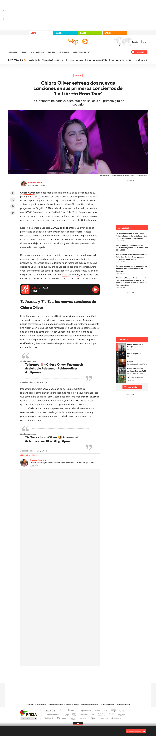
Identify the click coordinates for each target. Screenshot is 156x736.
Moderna (60, 717)
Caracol (121, 710)
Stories (93, 678)
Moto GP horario (140, 60)
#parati (67, 441)
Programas (39, 52)
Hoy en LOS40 (64, 52)
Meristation (115, 717)
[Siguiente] (146, 60)
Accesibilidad (41, 705)
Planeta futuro (110, 713)
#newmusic (75, 364)
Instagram (63, 678)
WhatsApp (12, 206)
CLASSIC (59, 33)
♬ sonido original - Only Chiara (33, 382)
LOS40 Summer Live (36, 212)
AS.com (104, 710)
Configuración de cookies (89, 705)
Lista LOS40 (13, 52)
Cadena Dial (92, 713)
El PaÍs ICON (83, 717)
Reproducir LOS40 (95, 289)
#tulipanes (33, 372)
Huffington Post (53, 713)
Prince (88, 60)
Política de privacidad (56, 705)
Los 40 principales (61, 710)
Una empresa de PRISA (28, 712)
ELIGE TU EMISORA (135, 731)
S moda (93, 717)
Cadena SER (96, 710)
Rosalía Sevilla (34, 60)
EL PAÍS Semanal (101, 713)
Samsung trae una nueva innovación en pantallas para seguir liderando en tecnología (131, 268)
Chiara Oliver (25, 455)
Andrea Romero (35, 182)
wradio (74, 713)
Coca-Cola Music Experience (75, 212)
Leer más (34, 465)
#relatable (33, 368)
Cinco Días (83, 713)
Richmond (49, 717)
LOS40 (33, 33)
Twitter (12, 199)
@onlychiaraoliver (28, 361)
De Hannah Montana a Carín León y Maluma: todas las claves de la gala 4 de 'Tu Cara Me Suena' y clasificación (131, 235)
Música (24, 52)
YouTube (73, 678)
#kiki (49, 441)
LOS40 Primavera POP (81, 52)
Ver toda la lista (130, 387)
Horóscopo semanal (74, 60)
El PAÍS (50, 710)
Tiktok (68, 678)
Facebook (12, 193)
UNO (67, 713)
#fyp (57, 441)
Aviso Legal (30, 705)
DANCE (83, 33)
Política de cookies (72, 705)
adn (112, 710)
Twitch (88, 678)
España (135, 42)
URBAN (108, 33)
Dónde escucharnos (123, 705)
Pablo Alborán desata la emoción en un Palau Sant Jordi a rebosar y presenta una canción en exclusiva (131, 256)
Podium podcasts (73, 717)
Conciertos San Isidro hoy (53, 60)
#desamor (49, 368)
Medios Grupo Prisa (28, 718)
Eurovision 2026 (100, 60)
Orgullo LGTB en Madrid (49, 208)
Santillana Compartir (86, 710)
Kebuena (119, 713)
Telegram (12, 213)
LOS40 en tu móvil (107, 705)
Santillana (73, 710)
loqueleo (104, 717)
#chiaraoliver (68, 368)
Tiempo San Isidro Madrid (120, 60)
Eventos (51, 52)
